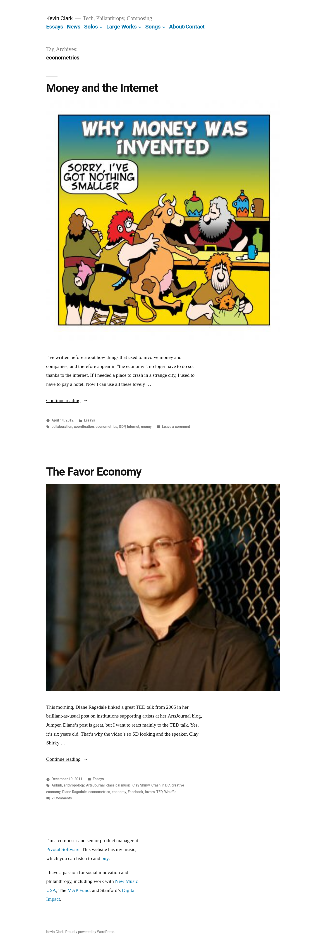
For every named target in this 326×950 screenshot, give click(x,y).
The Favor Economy (93, 471)
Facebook (135, 792)
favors (150, 792)
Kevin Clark (59, 18)
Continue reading (67, 400)
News (73, 26)
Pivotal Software (62, 849)
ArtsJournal (95, 785)
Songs (152, 26)
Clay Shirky (141, 785)
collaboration (62, 426)
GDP (122, 426)
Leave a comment (176, 426)
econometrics (106, 426)
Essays (54, 26)
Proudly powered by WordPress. (90, 932)
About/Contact (186, 26)
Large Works (121, 26)
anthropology (74, 785)
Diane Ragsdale (74, 792)
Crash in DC (160, 785)
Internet (133, 426)
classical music (118, 785)
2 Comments (62, 798)
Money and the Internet (102, 88)
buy (105, 858)
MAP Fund (78, 890)
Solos (91, 26)
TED (159, 792)
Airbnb (57, 785)
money (146, 426)
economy (119, 792)
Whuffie (170, 792)
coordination (84, 426)
